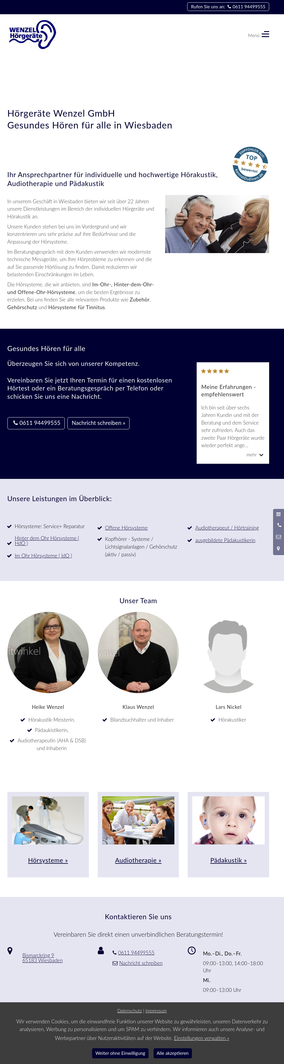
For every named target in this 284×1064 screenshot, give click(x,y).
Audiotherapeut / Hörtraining (227, 528)
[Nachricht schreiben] (278, 536)
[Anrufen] (278, 525)
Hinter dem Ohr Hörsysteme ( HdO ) (47, 540)
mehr (256, 454)
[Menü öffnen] (278, 514)
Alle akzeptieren (173, 1053)
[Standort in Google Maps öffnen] (278, 548)
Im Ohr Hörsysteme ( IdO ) (43, 555)
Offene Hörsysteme (126, 528)
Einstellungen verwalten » (201, 1038)
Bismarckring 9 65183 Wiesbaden (42, 957)
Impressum (156, 1010)
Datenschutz (129, 1010)
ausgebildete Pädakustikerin (225, 540)
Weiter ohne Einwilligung (120, 1053)
